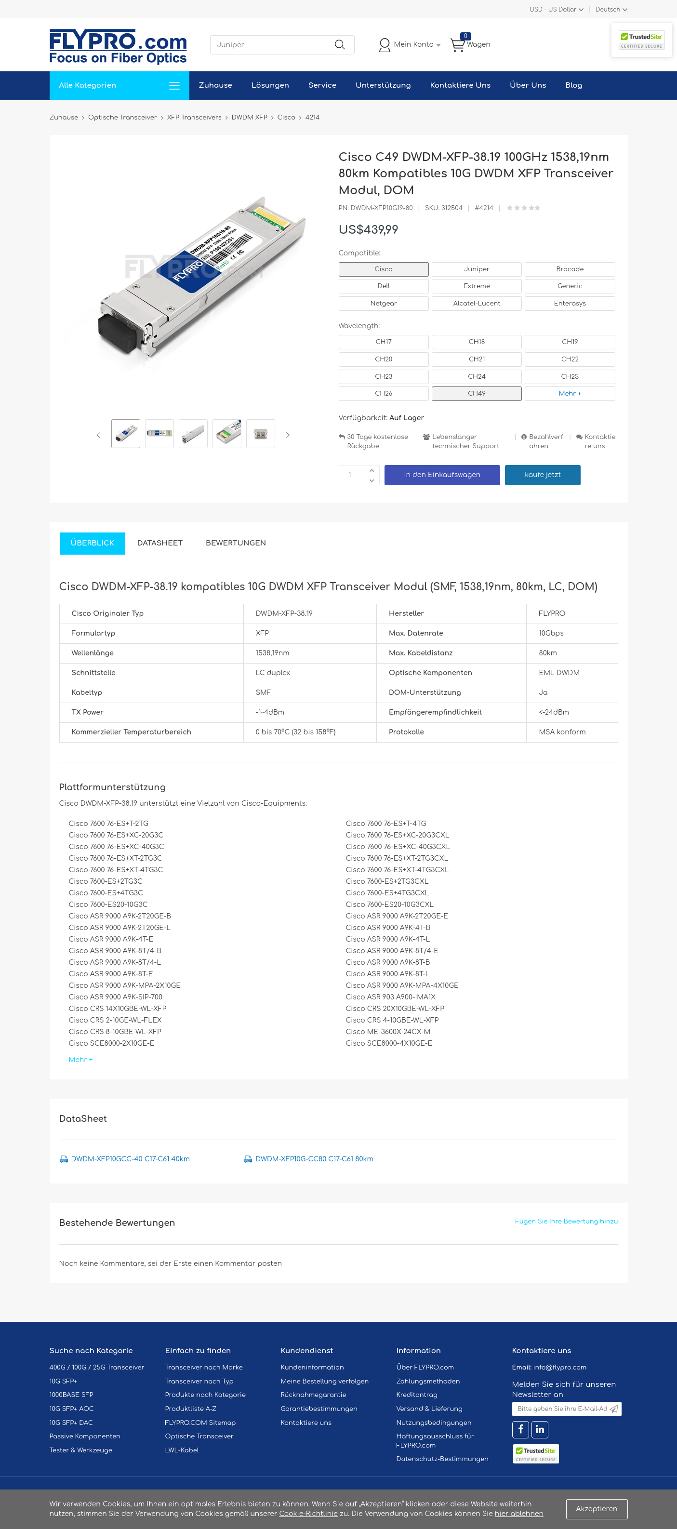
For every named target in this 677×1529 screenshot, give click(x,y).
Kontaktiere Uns (460, 85)
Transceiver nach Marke (204, 1367)
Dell (384, 286)
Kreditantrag (417, 1395)
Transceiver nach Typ (199, 1381)
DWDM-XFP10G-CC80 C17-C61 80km (314, 1159)
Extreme (477, 286)
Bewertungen (236, 543)
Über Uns (528, 85)
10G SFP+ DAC (71, 1423)
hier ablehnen (519, 1513)
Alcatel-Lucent (477, 303)
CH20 (383, 359)
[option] (126, 435)
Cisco (384, 269)
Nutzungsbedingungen (434, 1423)
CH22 (570, 359)
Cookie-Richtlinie (308, 1513)
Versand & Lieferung (430, 1409)
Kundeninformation (312, 1367)
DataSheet (160, 543)
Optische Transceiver (199, 1436)
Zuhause (215, 85)
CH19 (570, 342)
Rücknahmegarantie (313, 1395)
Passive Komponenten (85, 1436)
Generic (570, 286)
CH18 (477, 342)
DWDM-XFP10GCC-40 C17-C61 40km (130, 1159)
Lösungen (270, 85)
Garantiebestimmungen (319, 1409)
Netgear (384, 303)
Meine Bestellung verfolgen (325, 1381)
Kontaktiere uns (600, 442)
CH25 (570, 376)
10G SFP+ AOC (72, 1409)
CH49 (477, 393)
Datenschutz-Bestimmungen (443, 1459)
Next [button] (286, 435)
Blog (573, 85)
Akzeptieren (597, 1509)
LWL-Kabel (182, 1450)
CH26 (383, 393)
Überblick (92, 543)
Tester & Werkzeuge (81, 1450)
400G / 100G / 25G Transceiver (97, 1367)
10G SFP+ (64, 1381)
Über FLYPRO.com (425, 1367)
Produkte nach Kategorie (205, 1395)
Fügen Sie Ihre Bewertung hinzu (567, 1221)
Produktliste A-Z (191, 1409)
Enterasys (570, 303)
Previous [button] (100, 435)
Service (322, 85)
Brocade (570, 269)
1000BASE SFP (71, 1395)
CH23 (383, 376)
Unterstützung (383, 85)
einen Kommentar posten (238, 1263)
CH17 (384, 342)
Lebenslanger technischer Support (465, 442)
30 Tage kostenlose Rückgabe (377, 442)
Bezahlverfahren (546, 442)
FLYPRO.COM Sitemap (200, 1423)
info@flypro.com (560, 1367)
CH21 (477, 359)
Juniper (476, 269)
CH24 (477, 376)
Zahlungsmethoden (428, 1381)
